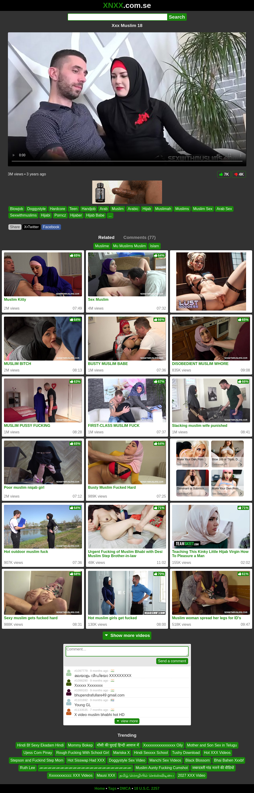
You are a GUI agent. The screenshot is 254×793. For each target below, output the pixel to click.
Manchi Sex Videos (165, 760)
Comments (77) (139, 237)
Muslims (182, 209)
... (110, 215)
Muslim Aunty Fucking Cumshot (162, 768)
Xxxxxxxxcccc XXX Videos (70, 775)
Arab (104, 209)
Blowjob (16, 209)
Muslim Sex (202, 209)
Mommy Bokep (80, 745)
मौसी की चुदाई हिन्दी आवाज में (118, 745)
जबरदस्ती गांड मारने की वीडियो (213, 768)
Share (15, 227)
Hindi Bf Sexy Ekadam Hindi (40, 745)
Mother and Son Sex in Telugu (212, 745)
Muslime (102, 246)
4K (239, 174)
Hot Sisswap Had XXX (86, 760)
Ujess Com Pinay (38, 753)
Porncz (60, 215)
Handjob (88, 209)
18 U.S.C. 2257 (146, 788)
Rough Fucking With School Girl (82, 753)
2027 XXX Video (191, 775)
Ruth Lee (27, 768)
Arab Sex (224, 209)
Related (106, 237)
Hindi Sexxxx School (151, 753)
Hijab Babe (95, 215)
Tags (112, 788)
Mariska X (121, 753)
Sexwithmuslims (23, 215)
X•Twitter (31, 227)
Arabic (133, 209)
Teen (73, 209)
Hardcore (57, 209)
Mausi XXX (106, 775)
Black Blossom (197, 760)
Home (100, 788)
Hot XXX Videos (217, 753)
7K (224, 174)
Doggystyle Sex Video (127, 760)
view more (127, 721)
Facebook (51, 227)
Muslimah (163, 209)
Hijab (146, 209)
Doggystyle (36, 209)
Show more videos (127, 635)
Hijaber (76, 215)
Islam (154, 246)
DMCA (125, 788)
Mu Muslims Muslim (129, 246)
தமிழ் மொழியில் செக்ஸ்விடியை (146, 775)
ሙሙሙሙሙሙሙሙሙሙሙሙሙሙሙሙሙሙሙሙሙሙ (85, 768)
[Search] (117, 17)
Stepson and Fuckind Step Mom (37, 760)
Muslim (118, 209)
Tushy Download (186, 753)
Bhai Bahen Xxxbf (229, 760)
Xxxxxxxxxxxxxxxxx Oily (163, 745)
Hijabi (45, 215)
